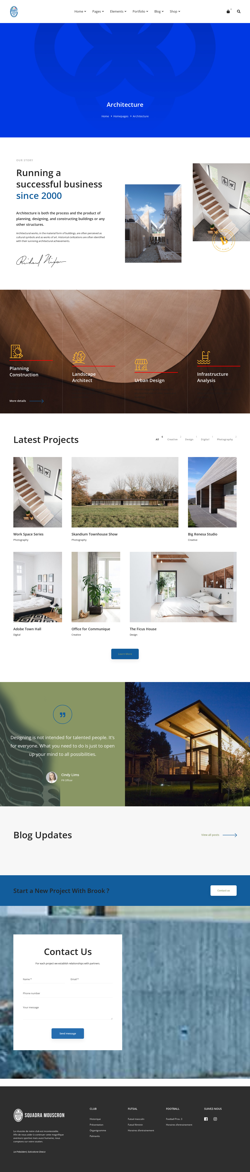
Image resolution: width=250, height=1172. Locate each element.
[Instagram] (215, 1119)
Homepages (120, 116)
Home (105, 116)
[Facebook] (206, 1119)
